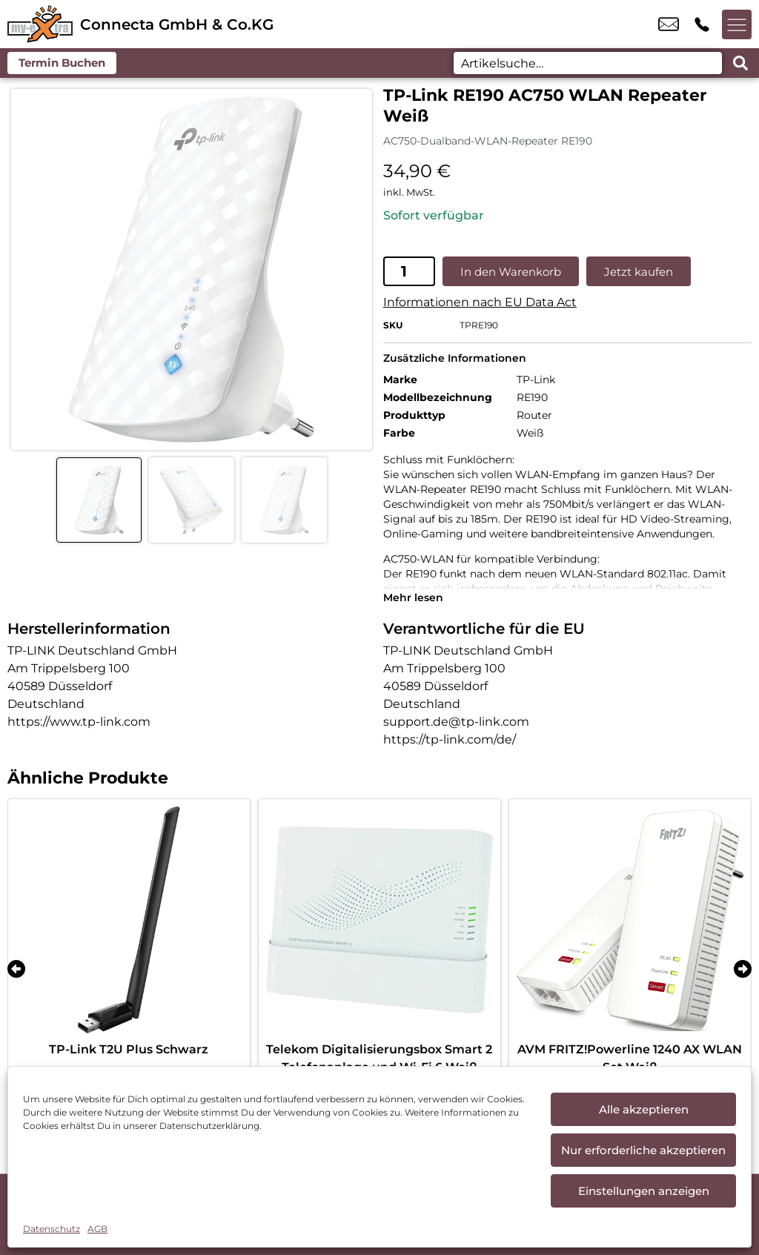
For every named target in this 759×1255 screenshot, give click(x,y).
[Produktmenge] (409, 271)
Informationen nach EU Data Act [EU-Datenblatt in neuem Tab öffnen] (480, 302)
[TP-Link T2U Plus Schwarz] (129, 920)
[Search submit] (740, 63)
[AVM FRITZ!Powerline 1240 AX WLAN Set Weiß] (630, 920)
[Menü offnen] (737, 24)
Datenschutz (51, 1228)
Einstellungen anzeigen (643, 1191)
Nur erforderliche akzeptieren (643, 1150)
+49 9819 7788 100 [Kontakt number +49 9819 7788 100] (702, 24)
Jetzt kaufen (638, 272)
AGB (97, 1228)
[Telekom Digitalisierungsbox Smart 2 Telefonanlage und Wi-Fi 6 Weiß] (379, 920)
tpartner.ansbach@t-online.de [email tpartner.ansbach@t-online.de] (668, 24)
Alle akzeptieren (644, 1109)
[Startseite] (40, 24)
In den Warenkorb (510, 272)
